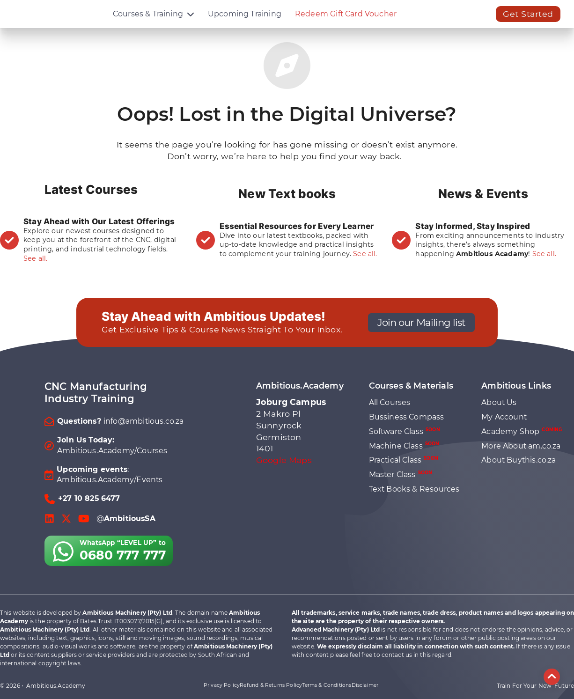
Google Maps (284, 460)
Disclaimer (365, 685)
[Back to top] (552, 677)
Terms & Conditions (326, 685)
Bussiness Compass (406, 416)
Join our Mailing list (421, 322)
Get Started (528, 21)
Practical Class (403, 460)
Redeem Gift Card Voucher (346, 20)
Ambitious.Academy (55, 685)
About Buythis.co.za (518, 460)
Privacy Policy (222, 685)
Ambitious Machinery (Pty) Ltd (127, 612)
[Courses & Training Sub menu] (190, 21)
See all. (35, 258)
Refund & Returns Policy (271, 685)
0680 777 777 (123, 555)
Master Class (401, 474)
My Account (504, 416)
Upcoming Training (244, 20)
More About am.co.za (520, 445)
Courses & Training (148, 20)
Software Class (404, 431)
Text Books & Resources (414, 489)
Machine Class (404, 445)
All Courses (390, 402)
